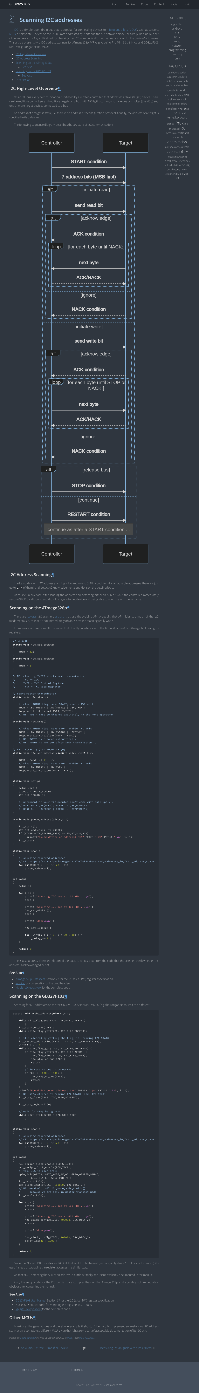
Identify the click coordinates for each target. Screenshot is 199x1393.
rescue (170, 152)
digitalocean (174, 99)
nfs (181, 137)
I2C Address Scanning (29, 58)
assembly (183, 81)
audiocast (179, 85)
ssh (174, 165)
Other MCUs (23, 80)
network (177, 46)
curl (167, 95)
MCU (81, 1338)
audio (169, 85)
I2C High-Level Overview (31, 54)
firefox (169, 109)
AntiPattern (172, 81)
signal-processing (173, 161)
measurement (173, 133)
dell (186, 95)
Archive (130, 4)
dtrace (170, 103)
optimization (177, 142)
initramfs (181, 113)
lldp (186, 123)
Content (159, 4)
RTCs (12, 34)
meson (184, 133)
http (170, 113)
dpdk (183, 99)
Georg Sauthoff (28, 1338)
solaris (186, 161)
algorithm (177, 24)
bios (186, 85)
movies (175, 137)
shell (184, 157)
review (177, 152)
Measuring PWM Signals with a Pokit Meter (126, 1348)
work (186, 174)
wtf (177, 178)
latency (170, 123)
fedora (184, 103)
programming (177, 50)
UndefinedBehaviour (177, 169)
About (116, 4)
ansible (182, 77)
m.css (119, 1385)
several (32, 616)
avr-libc (20, 983)
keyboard (181, 117)
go (187, 109)
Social (174, 4)
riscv (91, 1338)
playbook (170, 147)
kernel (171, 117)
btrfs (175, 90)
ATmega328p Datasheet (30, 979)
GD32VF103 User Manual (31, 1300)
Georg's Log (19, 4)
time (178, 165)
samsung (177, 157)
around (59, 616)
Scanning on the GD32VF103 (33, 71)
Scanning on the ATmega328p (34, 63)
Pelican (107, 1385)
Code (144, 4)
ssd (170, 165)
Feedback (76, 1370)
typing (185, 165)
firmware (179, 108)
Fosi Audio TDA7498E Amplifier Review (43, 1348)
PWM (186, 147)
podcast (179, 147)
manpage (174, 129)
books (170, 90)
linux (177, 37)
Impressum (29, 1370)
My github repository (29, 987)
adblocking (173, 72)
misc (69, 1338)
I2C (16, 30)
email (177, 103)
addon (183, 72)
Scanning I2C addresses (50, 20)
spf (166, 165)
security (177, 54)
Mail (187, 4)
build (181, 90)
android (177, 28)
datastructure (176, 95)
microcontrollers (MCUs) (122, 30)
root (170, 157)
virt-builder (177, 174)
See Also (27, 67)
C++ (177, 33)
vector (168, 174)
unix (177, 58)
